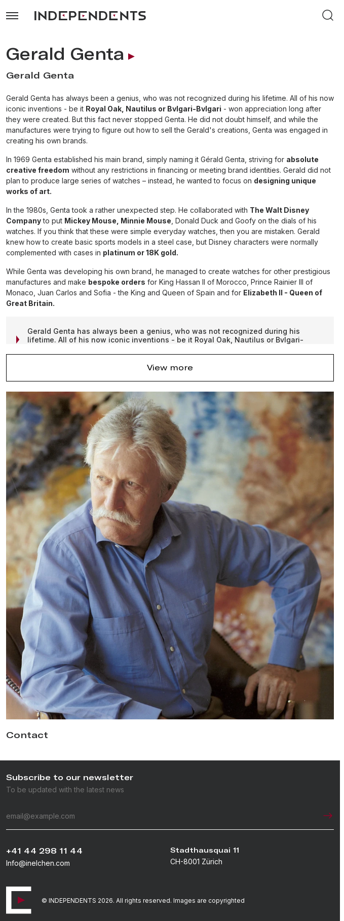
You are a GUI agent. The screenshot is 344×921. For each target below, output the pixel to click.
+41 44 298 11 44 (44, 851)
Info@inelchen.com (38, 863)
